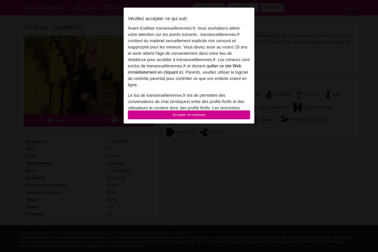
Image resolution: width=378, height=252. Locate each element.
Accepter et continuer (189, 115)
